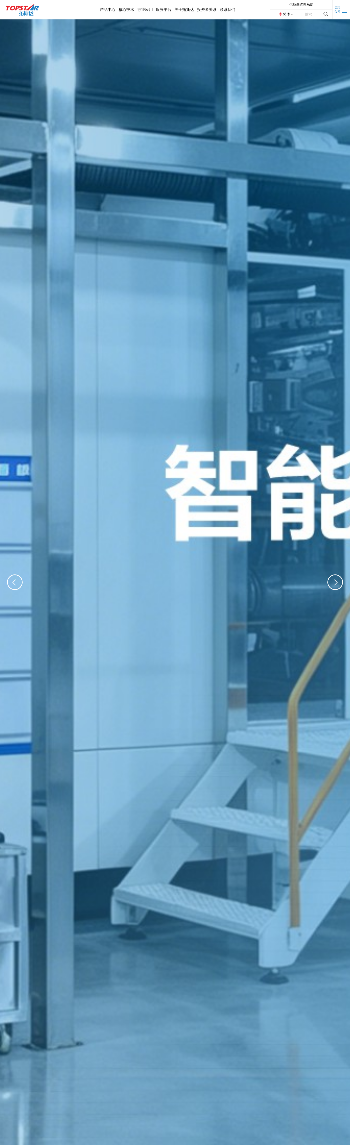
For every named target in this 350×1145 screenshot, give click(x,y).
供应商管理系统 (301, 4)
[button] (15, 582)
